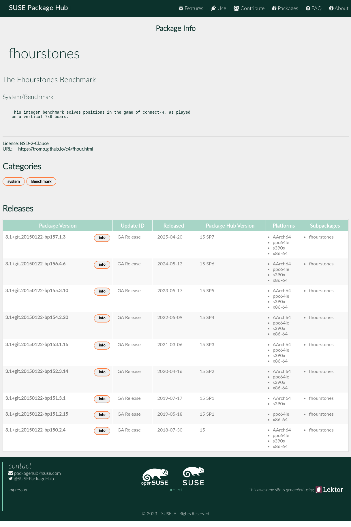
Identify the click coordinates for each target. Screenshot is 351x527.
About (338, 8)
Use (218, 8)
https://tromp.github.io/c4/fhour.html (55, 155)
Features (191, 8)
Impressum (18, 495)
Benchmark (41, 187)
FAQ (314, 8)
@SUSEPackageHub (31, 484)
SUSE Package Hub (39, 8)
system (13, 187)
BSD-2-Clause (34, 149)
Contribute (249, 8)
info (102, 243)
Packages (285, 8)
